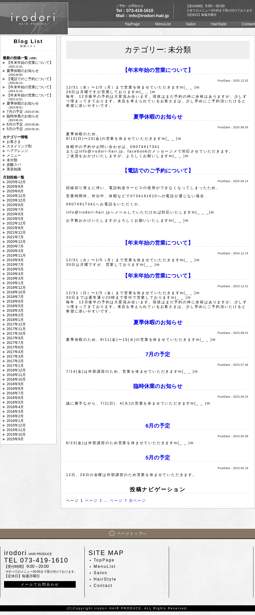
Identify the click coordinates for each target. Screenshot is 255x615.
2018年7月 (15, 297)
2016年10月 (16, 379)
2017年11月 (16, 329)
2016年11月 (16, 375)
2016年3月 (15, 411)
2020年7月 (15, 246)
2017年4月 (15, 352)
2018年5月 (15, 306)
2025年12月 (16, 182)
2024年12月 (16, 196)
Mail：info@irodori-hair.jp (142, 15)
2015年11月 (16, 430)
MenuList (163, 24)
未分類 (12, 160)
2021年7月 (15, 237)
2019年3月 (15, 278)
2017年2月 (15, 361)
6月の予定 (24, 124)
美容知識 (14, 169)
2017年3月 (15, 356)
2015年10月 (16, 434)
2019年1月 (15, 283)
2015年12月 (16, 425)
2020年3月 (15, 251)
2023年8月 (15, 205)
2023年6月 (15, 214)
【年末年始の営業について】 (30, 64)
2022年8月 (15, 228)
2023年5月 (15, 219)
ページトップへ (132, 533)
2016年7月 (15, 393)
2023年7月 (15, 209)
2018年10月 (16, 292)
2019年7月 (15, 264)
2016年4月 (15, 407)
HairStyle (218, 24)
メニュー (14, 155)
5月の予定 (24, 129)
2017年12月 (16, 324)
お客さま (14, 142)
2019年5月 (15, 269)
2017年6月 (15, 347)
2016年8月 (15, 388)
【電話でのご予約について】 (30, 80)
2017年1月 (15, 365)
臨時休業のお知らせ (23, 118)
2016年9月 (15, 384)
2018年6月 (15, 301)
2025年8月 (15, 186)
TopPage (132, 24)
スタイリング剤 (19, 146)
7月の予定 (24, 111)
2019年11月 (16, 255)
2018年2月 (15, 315)
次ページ (137, 500)
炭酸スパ (14, 164)
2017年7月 (15, 343)
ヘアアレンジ (17, 151)
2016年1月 (15, 421)
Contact (248, 24)
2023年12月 (16, 200)
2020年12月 (16, 242)
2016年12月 (16, 370)
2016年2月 (15, 416)
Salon (191, 24)
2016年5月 (15, 402)
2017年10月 (16, 333)
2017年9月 (15, 338)
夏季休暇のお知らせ (23, 72)
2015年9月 (15, 439)
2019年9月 (15, 260)
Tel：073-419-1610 (134, 10)
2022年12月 (16, 223)
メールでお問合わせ (40, 584)
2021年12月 (16, 232)
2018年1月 (15, 320)
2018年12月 (16, 287)
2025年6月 (15, 191)
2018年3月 (15, 310)
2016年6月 (15, 398)
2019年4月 (15, 274)
